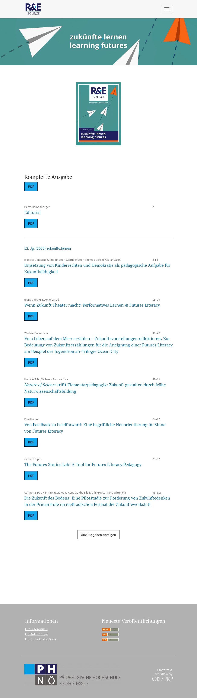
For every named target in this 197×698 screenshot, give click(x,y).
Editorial (32, 212)
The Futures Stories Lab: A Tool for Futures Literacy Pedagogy (83, 464)
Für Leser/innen (36, 629)
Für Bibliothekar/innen (41, 639)
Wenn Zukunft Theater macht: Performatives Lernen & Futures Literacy (92, 305)
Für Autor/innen (36, 634)
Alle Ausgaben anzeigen (98, 535)
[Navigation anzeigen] (167, 9)
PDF (31, 186)
